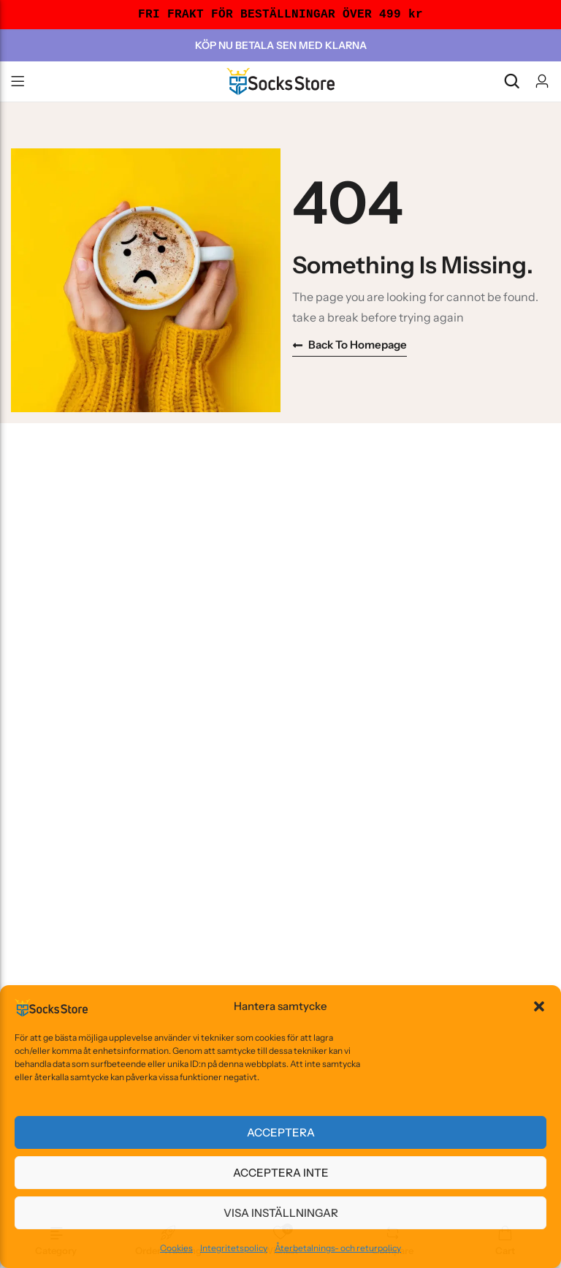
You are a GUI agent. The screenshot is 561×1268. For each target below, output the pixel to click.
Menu (17, 82)
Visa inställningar (281, 1213)
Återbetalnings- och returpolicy (338, 1247)
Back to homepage (349, 345)
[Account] (542, 81)
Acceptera (281, 1132)
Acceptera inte (281, 1173)
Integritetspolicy (233, 1247)
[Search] (511, 81)
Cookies (176, 1247)
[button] (539, 1006)
